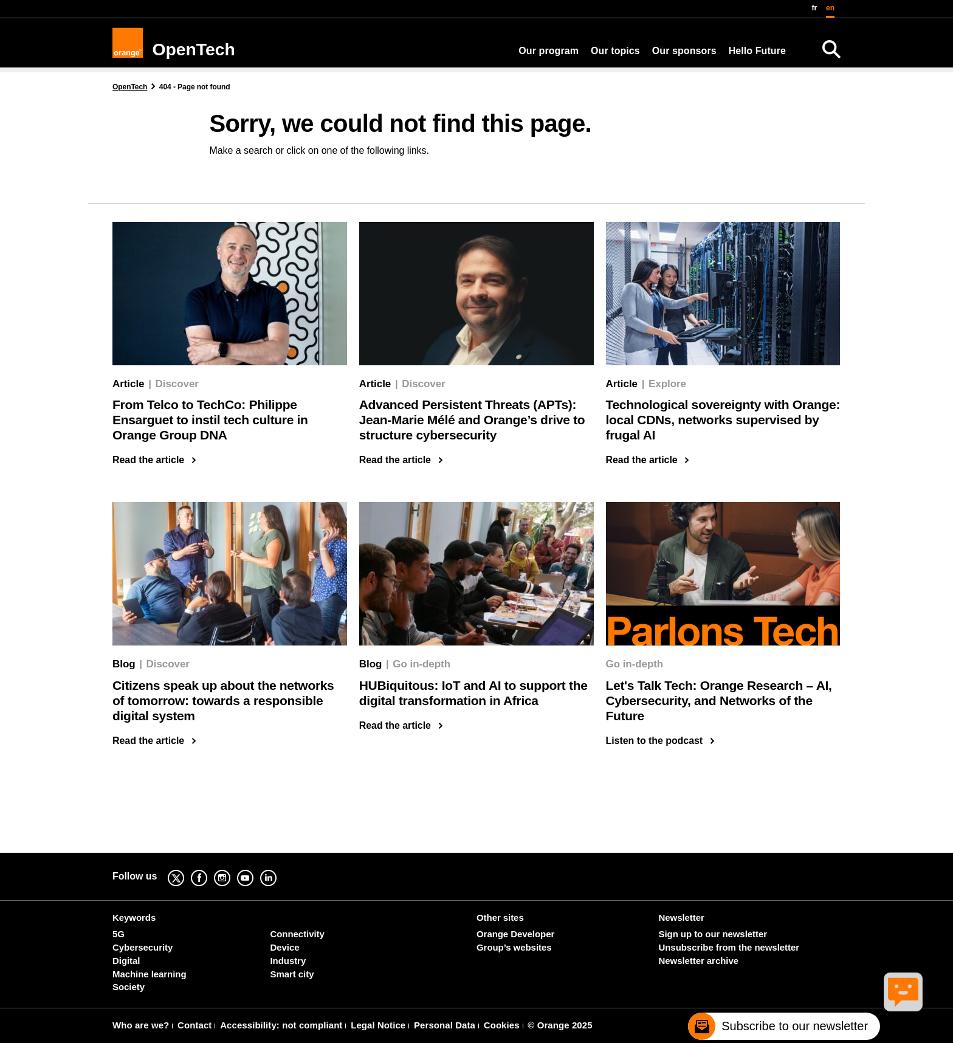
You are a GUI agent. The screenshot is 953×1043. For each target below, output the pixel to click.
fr (814, 8)
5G (118, 934)
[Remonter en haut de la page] (908, 1028)
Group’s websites (513, 947)
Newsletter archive (698, 960)
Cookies (502, 1025)
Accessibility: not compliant (281, 1025)
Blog (124, 664)
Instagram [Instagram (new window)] (231, 869)
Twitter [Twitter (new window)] (185, 869)
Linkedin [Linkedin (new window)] (277, 869)
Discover (177, 384)
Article (128, 384)
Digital (126, 960)
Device (285, 947)
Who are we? (140, 1025)
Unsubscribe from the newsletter (729, 947)
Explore (667, 384)
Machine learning (149, 974)
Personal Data (444, 1025)
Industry (288, 960)
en (830, 8)
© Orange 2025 (560, 1025)
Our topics (615, 51)
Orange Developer (515, 934)
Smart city (292, 974)
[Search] (831, 49)
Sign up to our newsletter (713, 934)
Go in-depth (421, 664)
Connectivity (297, 934)
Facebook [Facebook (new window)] (208, 869)
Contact (194, 1025)
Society (128, 987)
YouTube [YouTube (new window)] (254, 869)
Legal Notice (378, 1025)
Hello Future (757, 51)
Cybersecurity (142, 947)
